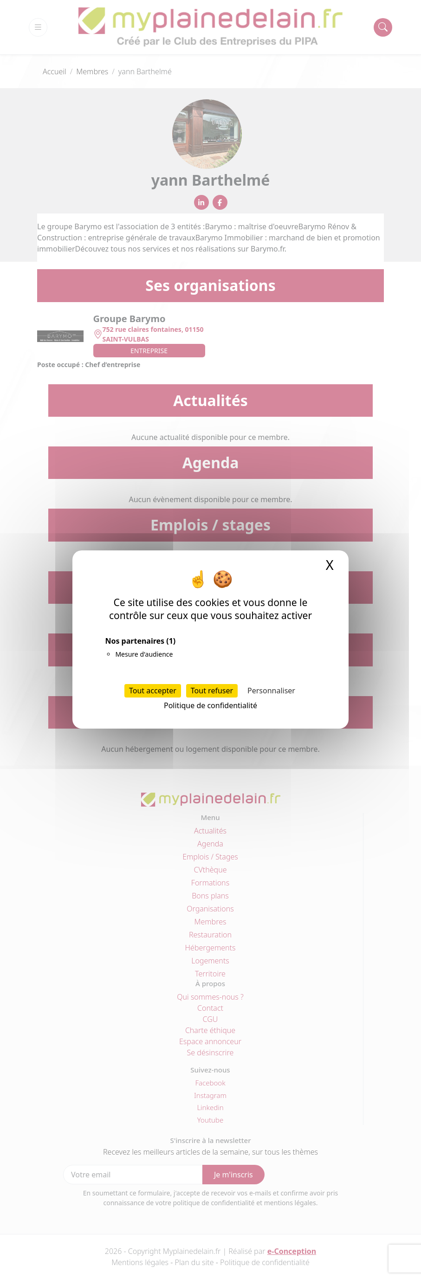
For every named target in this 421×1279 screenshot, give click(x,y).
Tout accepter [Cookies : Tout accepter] (152, 690)
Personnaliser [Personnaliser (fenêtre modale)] (271, 690)
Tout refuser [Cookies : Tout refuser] (212, 690)
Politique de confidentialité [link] (210, 705)
